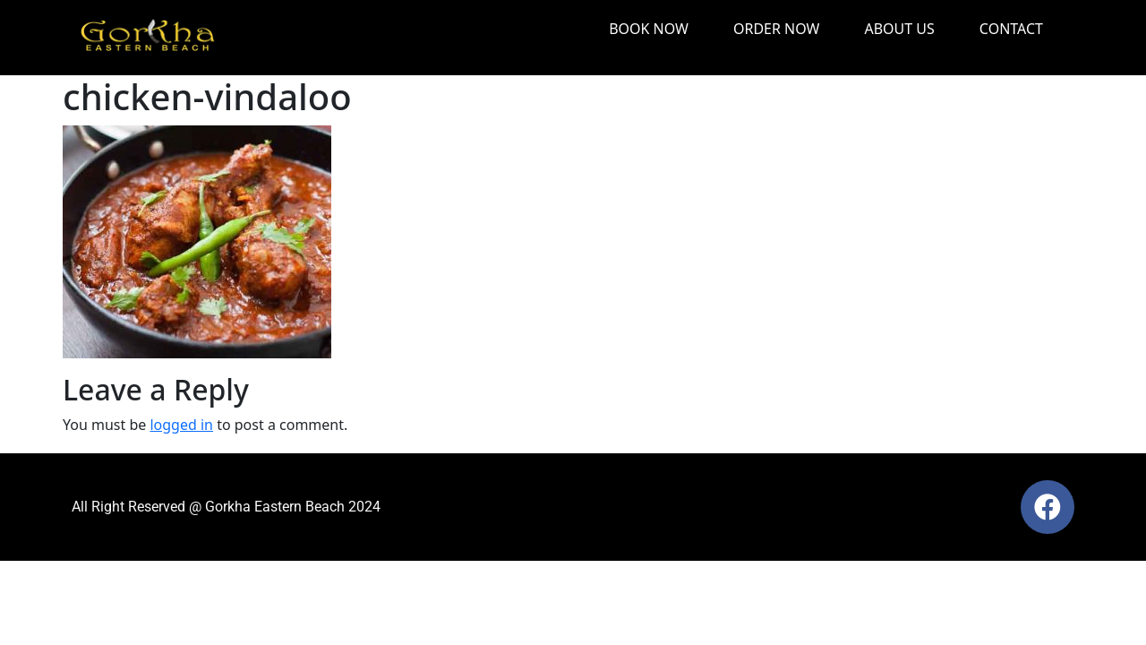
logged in (181, 424)
